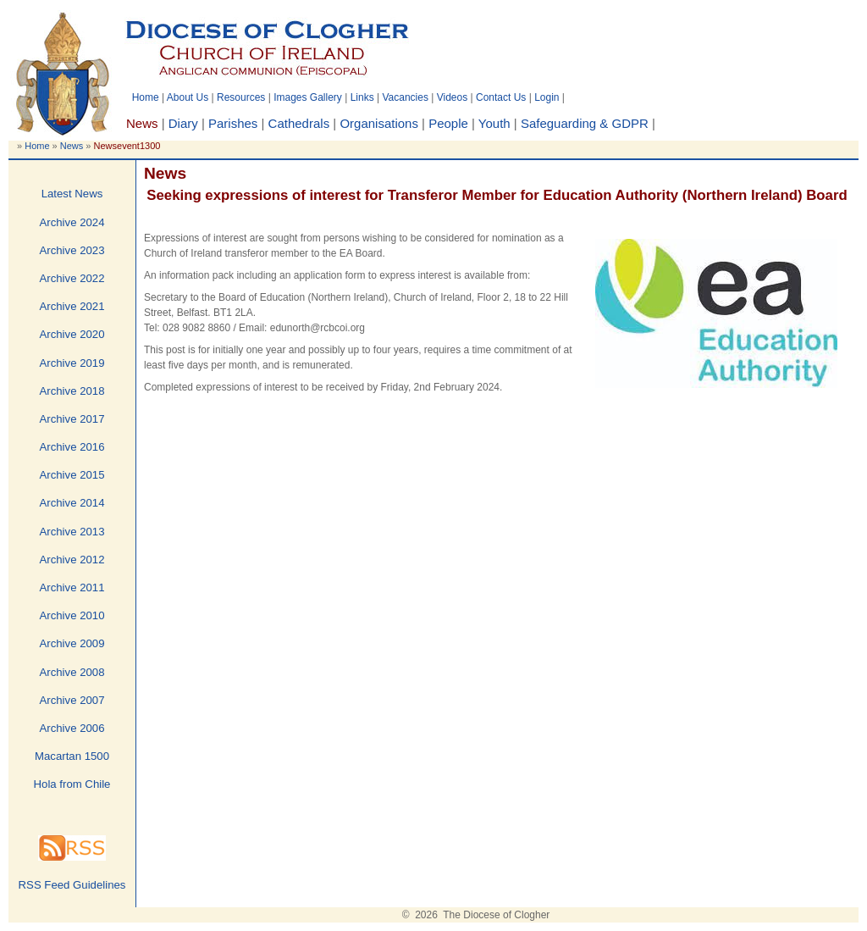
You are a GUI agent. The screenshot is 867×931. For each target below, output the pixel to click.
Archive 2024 (72, 222)
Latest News (72, 193)
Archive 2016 (72, 447)
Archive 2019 (72, 363)
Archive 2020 (72, 334)
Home (145, 97)
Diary (183, 123)
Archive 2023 (72, 250)
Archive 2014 (72, 502)
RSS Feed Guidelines (72, 884)
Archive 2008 (72, 672)
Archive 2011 (72, 587)
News (72, 146)
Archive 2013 (72, 531)
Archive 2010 (72, 615)
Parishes (232, 123)
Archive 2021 (72, 306)
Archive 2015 (72, 474)
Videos (452, 97)
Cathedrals (299, 123)
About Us (187, 97)
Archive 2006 (72, 728)
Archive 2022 (72, 278)
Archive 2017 (72, 419)
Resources (241, 97)
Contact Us (501, 97)
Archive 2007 (72, 700)
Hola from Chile (72, 784)
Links (362, 97)
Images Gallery (307, 97)
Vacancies (405, 97)
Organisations (379, 123)
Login (546, 97)
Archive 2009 (72, 643)
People (448, 123)
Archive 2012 (72, 559)
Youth (494, 123)
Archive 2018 (72, 391)
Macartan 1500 (72, 756)
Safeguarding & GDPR (585, 123)
